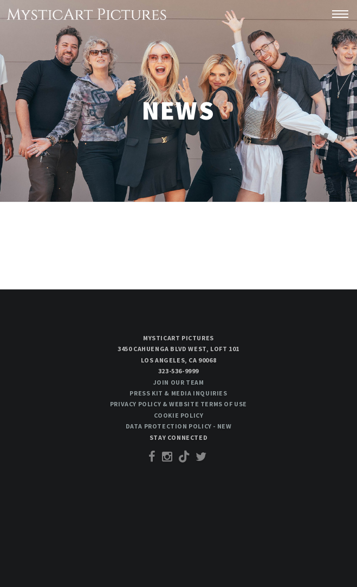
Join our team (178, 382)
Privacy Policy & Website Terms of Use (178, 404)
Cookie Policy (179, 415)
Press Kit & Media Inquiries (178, 393)
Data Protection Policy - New (179, 426)
